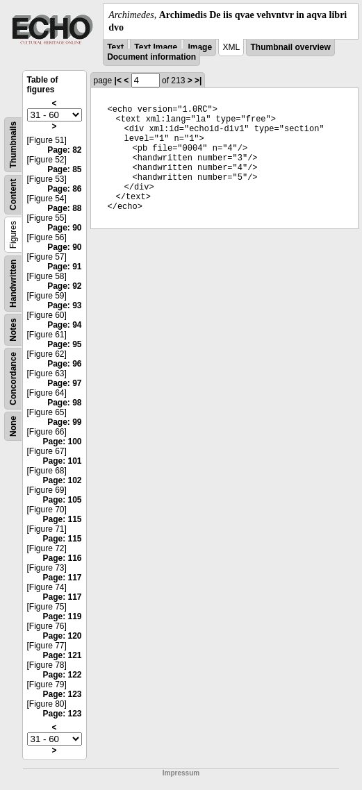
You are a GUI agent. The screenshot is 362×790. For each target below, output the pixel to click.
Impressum (181, 773)
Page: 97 (64, 383)
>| (198, 80)
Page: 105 (61, 500)
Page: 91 (64, 266)
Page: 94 (64, 325)
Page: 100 (61, 441)
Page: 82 (64, 150)
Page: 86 (64, 189)
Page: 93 (64, 305)
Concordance (13, 378)
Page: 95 (64, 344)
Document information (151, 57)
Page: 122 (61, 675)
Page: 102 (61, 480)
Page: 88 (64, 208)
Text (115, 47)
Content (13, 194)
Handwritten (13, 284)
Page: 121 (61, 655)
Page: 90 (64, 228)
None (13, 426)
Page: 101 (61, 461)
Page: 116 (61, 558)
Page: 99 (64, 422)
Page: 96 (64, 364)
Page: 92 (64, 286)
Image (200, 47)
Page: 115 (61, 519)
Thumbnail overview (290, 47)
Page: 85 (64, 169)
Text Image (155, 47)
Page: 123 (61, 694)
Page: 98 (64, 402)
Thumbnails (13, 144)
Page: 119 (61, 616)
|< (118, 80)
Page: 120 (61, 636)
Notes (13, 330)
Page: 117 (61, 577)
